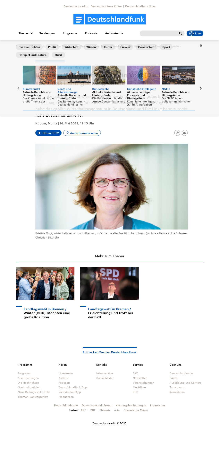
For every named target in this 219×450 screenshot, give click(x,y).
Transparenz (178, 387)
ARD (83, 410)
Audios (63, 378)
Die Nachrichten (28, 382)
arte (117, 410)
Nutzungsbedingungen (130, 405)
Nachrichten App (69, 392)
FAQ (135, 373)
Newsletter (140, 378)
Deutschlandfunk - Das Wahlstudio (54, 46)
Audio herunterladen (84, 133)
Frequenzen (66, 396)
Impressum (157, 405)
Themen (24, 33)
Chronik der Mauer (135, 410)
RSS (135, 392)
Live (195, 33)
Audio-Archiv (114, 33)
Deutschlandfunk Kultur (106, 6)
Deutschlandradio (75, 6)
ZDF (93, 410)
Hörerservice (104, 373)
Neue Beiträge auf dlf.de (33, 392)
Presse (174, 378)
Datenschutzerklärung (97, 405)
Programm (70, 33)
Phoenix (104, 410)
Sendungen (47, 33)
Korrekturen (177, 392)
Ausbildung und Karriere (185, 382)
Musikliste (139, 387)
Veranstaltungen (143, 382)
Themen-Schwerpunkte (33, 396)
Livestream (65, 373)
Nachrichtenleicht (29, 387)
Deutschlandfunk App (72, 387)
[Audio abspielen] (48, 133)
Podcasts (91, 33)
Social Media (104, 378)
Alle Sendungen (28, 378)
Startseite (22, 46)
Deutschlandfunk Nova (140, 6)
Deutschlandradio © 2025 (109, 423)
